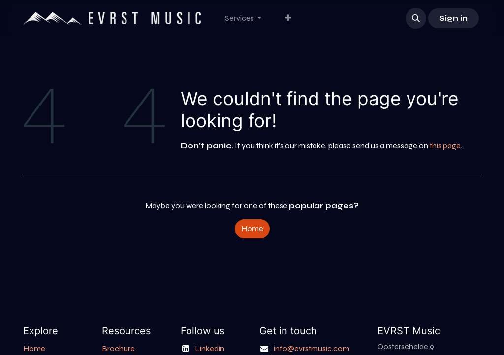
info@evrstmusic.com (311, 348)
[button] (416, 18)
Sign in (453, 18)
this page (445, 145)
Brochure (118, 348)
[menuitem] (243, 18)
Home (252, 228)
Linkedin (209, 348)
